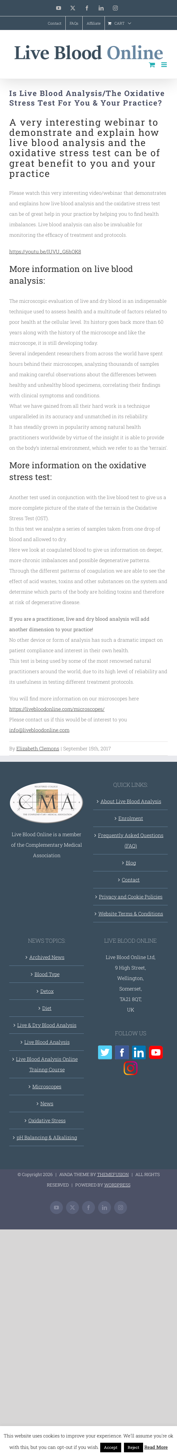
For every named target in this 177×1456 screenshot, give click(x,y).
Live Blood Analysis (47, 1042)
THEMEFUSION (113, 1174)
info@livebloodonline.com (39, 730)
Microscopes (46, 1086)
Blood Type (47, 974)
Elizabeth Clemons (37, 748)
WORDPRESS (117, 1185)
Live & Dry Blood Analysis (46, 1025)
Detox (47, 991)
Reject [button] (133, 1447)
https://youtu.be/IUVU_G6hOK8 (45, 251)
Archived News (46, 957)
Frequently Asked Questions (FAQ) (130, 840)
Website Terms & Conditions (130, 913)
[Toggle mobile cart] (152, 64)
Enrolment (130, 818)
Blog (131, 862)
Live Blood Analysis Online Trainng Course (47, 1064)
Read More (156, 1447)
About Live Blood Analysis (131, 801)
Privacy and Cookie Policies (131, 896)
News (46, 1103)
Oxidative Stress (47, 1120)
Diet (46, 1008)
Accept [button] (110, 1447)
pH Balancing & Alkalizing (47, 1137)
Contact (131, 879)
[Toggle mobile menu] (164, 64)
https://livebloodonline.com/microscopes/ (57, 709)
